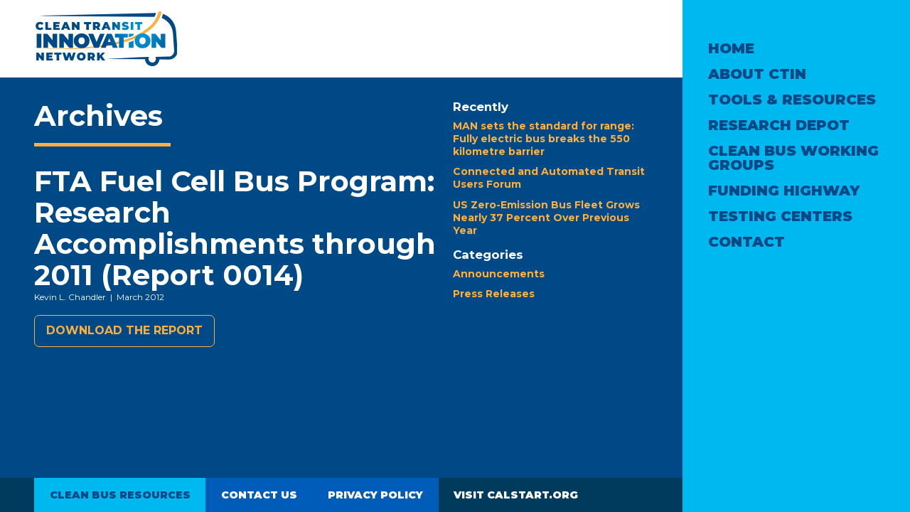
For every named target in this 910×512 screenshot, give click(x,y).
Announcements (499, 273)
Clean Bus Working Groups (793, 158)
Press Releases (494, 293)
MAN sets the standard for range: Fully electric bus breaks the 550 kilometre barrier (543, 138)
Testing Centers (780, 216)
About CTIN (757, 73)
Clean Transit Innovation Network (105, 38)
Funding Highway (784, 190)
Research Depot (779, 125)
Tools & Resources (792, 99)
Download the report (124, 330)
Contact (746, 241)
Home (731, 48)
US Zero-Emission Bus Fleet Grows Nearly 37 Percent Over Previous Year (546, 217)
